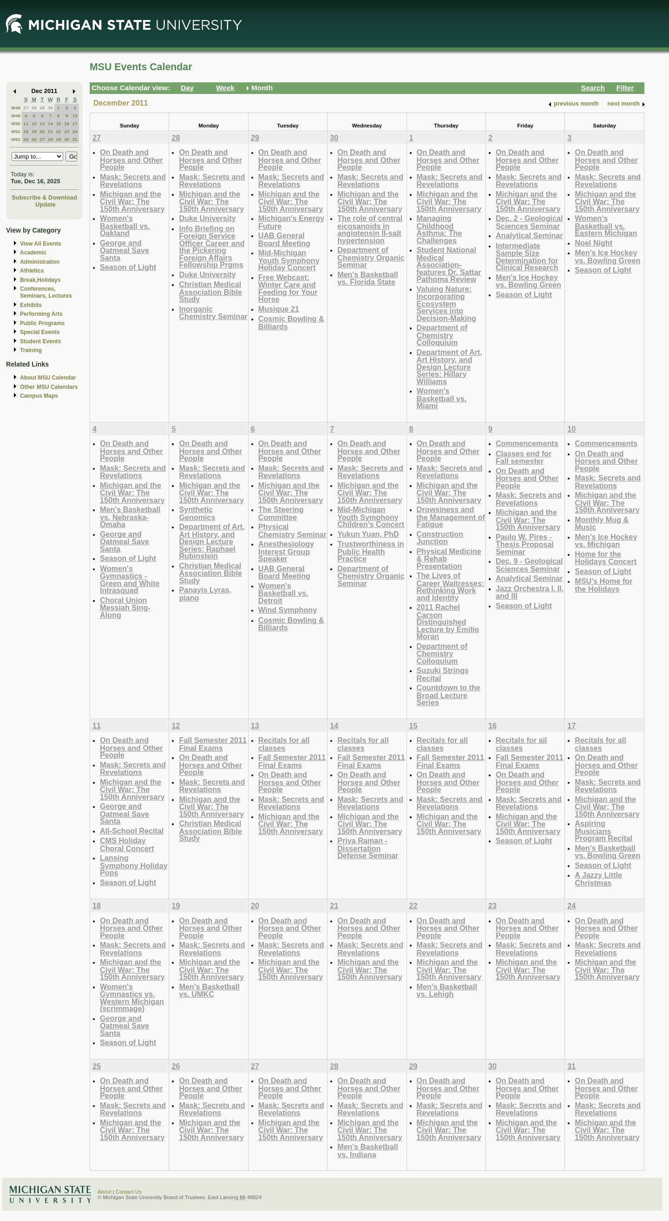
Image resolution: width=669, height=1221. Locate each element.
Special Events (39, 332)
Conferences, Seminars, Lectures (46, 292)
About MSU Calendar (48, 377)
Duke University (207, 218)
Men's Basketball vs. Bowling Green (607, 852)
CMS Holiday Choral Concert (127, 844)
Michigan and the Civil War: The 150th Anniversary (132, 201)
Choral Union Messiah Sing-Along (125, 607)
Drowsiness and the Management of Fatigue (451, 516)
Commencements (527, 443)
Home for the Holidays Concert (605, 558)
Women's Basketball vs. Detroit (283, 593)
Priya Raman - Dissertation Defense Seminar (367, 848)
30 (50, 107)
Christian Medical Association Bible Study (210, 291)
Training (31, 350)
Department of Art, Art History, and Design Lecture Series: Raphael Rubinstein (211, 541)
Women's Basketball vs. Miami (442, 398)
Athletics (32, 270)
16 (66, 123)
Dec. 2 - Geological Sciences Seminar (529, 222)
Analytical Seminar (529, 235)
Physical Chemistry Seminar (292, 530)
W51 (15, 131)
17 (75, 123)
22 (58, 131)
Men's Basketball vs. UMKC (209, 990)
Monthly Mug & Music (602, 523)
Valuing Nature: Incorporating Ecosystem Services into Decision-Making (446, 303)
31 (75, 139)
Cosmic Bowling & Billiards (291, 322)
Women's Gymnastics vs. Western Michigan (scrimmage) (132, 997)
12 (34, 123)
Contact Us (129, 1191)
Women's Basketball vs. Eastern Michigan (606, 225)
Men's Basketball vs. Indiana (367, 1150)
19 (34, 131)
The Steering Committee (281, 513)
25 (25, 139)
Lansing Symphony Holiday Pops (133, 865)
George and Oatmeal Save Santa (124, 250)
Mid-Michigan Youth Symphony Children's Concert (370, 516)
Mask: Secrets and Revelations (133, 181)
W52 (15, 139)
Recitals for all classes (283, 744)
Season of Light (128, 267)
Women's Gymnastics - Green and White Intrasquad (129, 579)
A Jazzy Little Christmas (598, 879)
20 (42, 131)
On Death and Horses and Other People (131, 159)
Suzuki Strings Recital (443, 674)
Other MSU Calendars (49, 387)
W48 (15, 107)
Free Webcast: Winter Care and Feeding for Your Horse (288, 288)
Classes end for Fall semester (523, 457)
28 (34, 107)
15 (58, 123)
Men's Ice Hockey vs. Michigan (606, 541)
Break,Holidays (40, 280)
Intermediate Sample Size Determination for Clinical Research (527, 256)
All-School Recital (132, 831)
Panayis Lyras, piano (205, 594)
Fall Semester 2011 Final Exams (213, 744)
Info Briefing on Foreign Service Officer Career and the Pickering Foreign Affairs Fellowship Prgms (211, 246)
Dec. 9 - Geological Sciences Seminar (529, 565)
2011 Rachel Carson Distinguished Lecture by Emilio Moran (448, 622)
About (105, 1191)
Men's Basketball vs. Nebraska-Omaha (130, 516)
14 (50, 123)
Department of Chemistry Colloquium (442, 335)
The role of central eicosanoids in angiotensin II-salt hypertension (369, 229)
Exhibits (31, 305)
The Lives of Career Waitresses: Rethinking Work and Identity (451, 586)
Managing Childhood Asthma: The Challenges (439, 229)
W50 (15, 123)
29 (42, 107)
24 (75, 131)
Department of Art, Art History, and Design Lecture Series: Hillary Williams (449, 367)
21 (50, 131)
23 (66, 131)
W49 (15, 115)
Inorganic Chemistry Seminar (213, 313)
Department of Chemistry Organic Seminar (371, 257)
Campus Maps (39, 396)
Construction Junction (440, 538)
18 (25, 131)
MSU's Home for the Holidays (603, 585)
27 (25, 107)
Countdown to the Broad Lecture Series (448, 695)
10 (75, 115)
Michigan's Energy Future (291, 222)
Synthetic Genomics (197, 513)
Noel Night (593, 243)
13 (42, 123)
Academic (33, 252)
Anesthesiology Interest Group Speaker (286, 551)
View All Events (40, 243)
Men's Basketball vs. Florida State (367, 278)
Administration (39, 262)
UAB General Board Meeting (284, 239)
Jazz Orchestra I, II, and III (530, 592)
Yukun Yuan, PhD (368, 534)
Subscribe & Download (44, 197)
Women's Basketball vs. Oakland (125, 225)
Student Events (40, 341)
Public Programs (42, 323)
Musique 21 (278, 309)
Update (45, 204)
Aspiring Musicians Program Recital (603, 830)
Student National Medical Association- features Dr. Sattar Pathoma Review (449, 264)
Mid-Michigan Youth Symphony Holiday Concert (289, 260)
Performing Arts (41, 314)
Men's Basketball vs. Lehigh (447, 990)
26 (34, 139)
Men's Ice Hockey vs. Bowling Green (528, 281)
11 (25, 123)
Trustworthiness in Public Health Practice (370, 551)
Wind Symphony (287, 610)
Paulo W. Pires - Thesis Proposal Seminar (525, 544)
